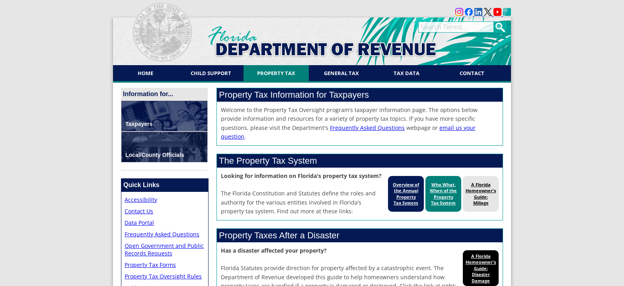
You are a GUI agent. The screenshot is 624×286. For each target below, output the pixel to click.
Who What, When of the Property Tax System (443, 194)
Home (145, 73)
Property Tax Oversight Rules (163, 276)
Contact (472, 73)
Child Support (211, 73)
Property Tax (276, 73)
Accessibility (141, 199)
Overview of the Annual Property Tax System (406, 194)
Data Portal (139, 222)
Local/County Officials (154, 155)
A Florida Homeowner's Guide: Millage (481, 194)
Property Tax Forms (150, 265)
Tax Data (406, 73)
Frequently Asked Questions (162, 234)
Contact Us (139, 211)
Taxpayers (138, 124)
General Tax (341, 73)
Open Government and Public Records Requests (164, 249)
